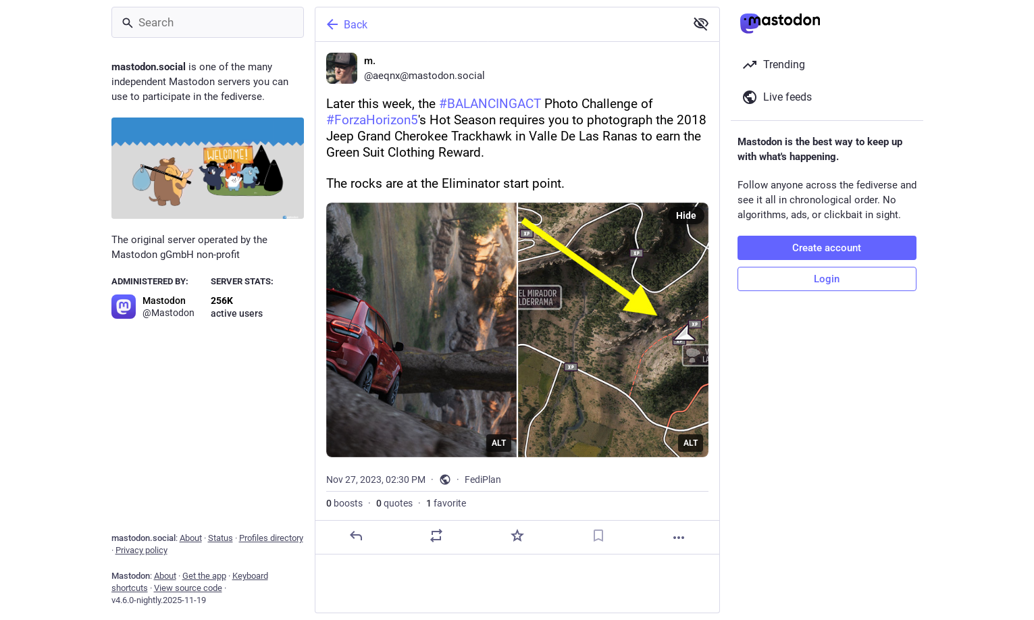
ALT (499, 443)
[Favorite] (517, 535)
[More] (679, 537)
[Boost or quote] (436, 535)
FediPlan (483, 479)
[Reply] (355, 535)
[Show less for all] (701, 23)
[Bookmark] (598, 535)
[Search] (207, 22)
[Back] (499, 24)
